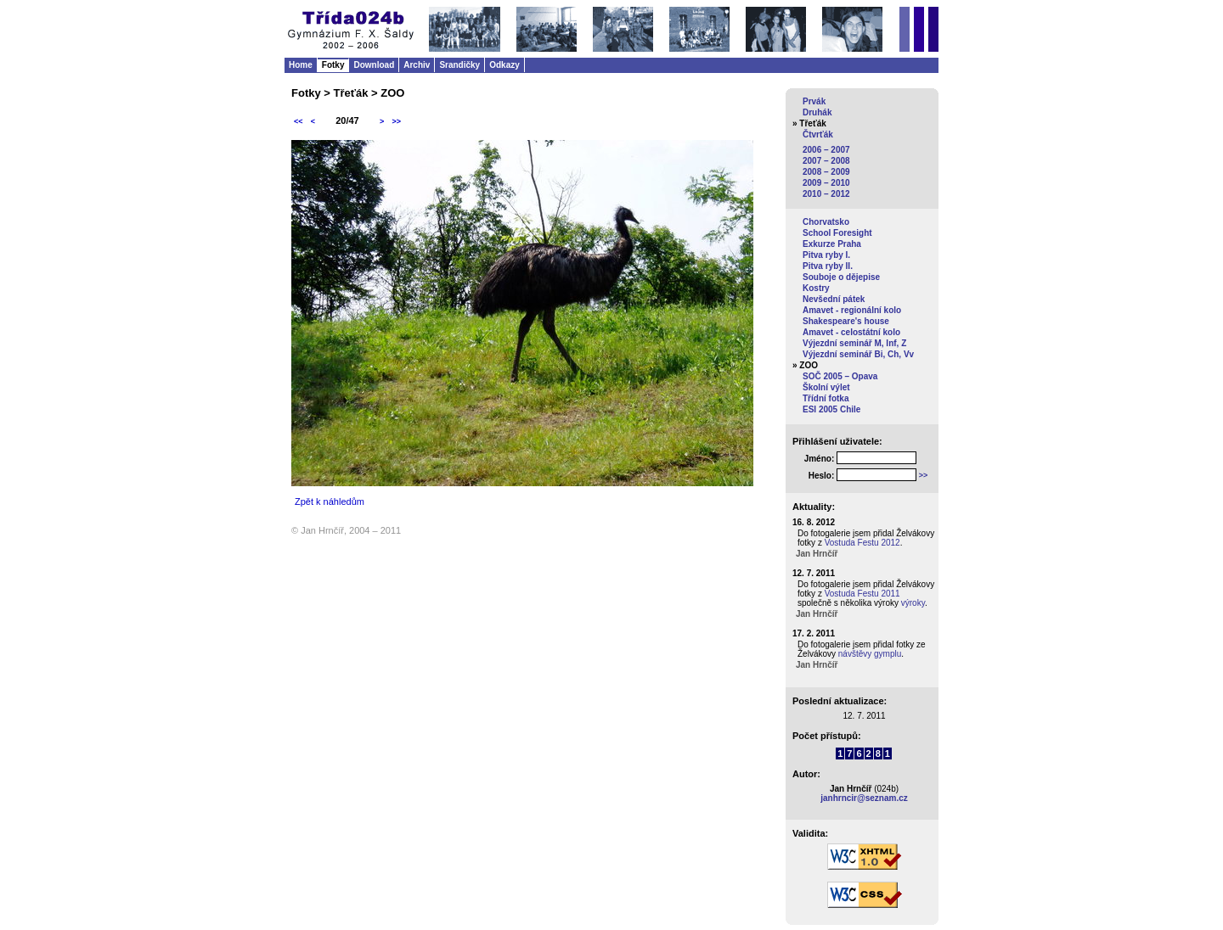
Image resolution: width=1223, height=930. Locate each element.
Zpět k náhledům (329, 501)
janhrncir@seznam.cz (864, 798)
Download (373, 65)
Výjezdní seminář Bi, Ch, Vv (858, 354)
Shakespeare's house (846, 321)
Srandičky (459, 65)
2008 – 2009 (826, 171)
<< (298, 121)
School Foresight (837, 233)
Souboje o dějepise (841, 277)
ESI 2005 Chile (831, 409)
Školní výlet (826, 387)
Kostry (816, 288)
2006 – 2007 (826, 149)
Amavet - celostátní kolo (851, 332)
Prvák (814, 101)
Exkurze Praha (832, 244)
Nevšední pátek (834, 299)
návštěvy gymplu (869, 653)
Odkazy (504, 65)
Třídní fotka (825, 398)
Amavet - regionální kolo (852, 310)
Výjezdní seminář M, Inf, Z (854, 343)
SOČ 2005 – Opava (840, 376)
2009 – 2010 (826, 183)
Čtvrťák (818, 134)
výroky (913, 603)
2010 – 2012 (826, 194)
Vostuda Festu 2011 (862, 593)
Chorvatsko (826, 222)
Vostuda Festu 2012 (862, 542)
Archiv (416, 65)
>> (396, 121)
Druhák (817, 112)
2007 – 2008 (826, 160)
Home (301, 65)
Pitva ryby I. (826, 255)
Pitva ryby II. (828, 266)
